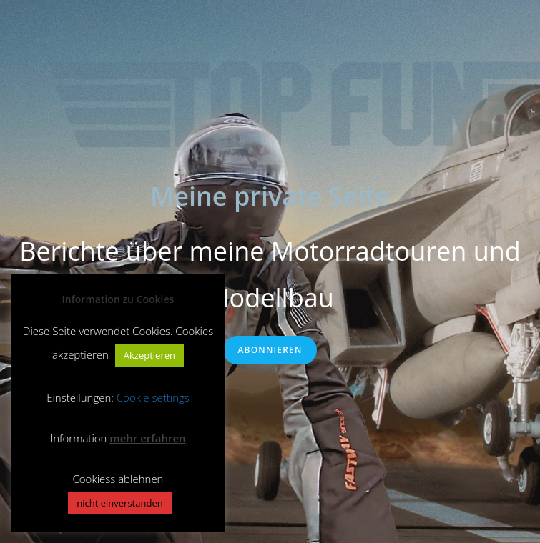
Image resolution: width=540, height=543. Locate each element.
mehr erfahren (147, 438)
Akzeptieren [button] (149, 355)
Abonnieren (269, 350)
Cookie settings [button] (153, 397)
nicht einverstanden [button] (119, 503)
